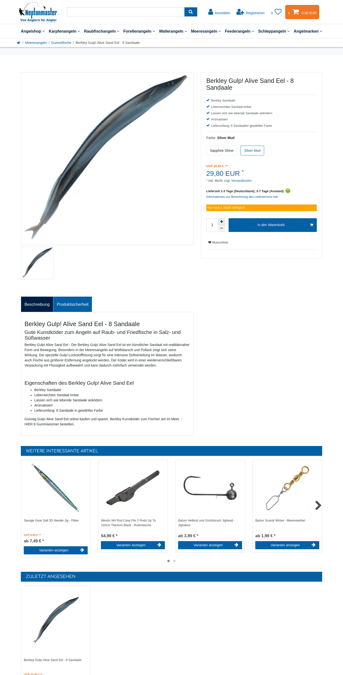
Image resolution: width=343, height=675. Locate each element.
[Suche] (190, 11)
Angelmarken (308, 31)
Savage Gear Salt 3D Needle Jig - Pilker (51, 520)
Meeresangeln (206, 31)
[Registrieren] (250, 12)
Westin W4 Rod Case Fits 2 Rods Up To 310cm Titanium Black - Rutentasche (128, 523)
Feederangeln (239, 31)
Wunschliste (218, 242)
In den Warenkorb (285, 225)
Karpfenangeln (64, 31)
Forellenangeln (139, 31)
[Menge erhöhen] (221, 221)
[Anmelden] (219, 12)
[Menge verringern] (221, 228)
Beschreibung (37, 304)
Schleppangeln (274, 31)
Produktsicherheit (73, 304)
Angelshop (33, 31)
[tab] (37, 304)
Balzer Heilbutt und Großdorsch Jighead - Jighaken (206, 523)
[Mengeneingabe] (212, 225)
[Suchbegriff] (125, 11)
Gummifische (61, 43)
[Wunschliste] (276, 12)
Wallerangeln (173, 31)
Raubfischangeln (101, 31)
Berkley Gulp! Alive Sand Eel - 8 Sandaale (52, 660)
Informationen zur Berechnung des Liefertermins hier (242, 197)
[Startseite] (19, 43)
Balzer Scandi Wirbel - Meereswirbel (280, 520)
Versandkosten (241, 180)
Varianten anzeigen (61, 550)
